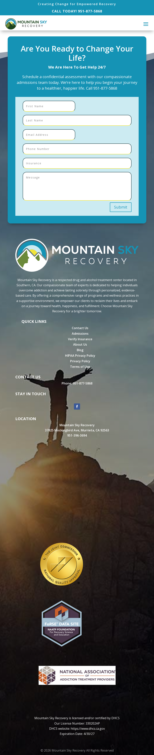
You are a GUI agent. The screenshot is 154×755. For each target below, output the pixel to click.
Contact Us (80, 328)
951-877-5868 (90, 11)
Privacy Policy (80, 361)
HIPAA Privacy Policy (80, 355)
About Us (80, 344)
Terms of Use (80, 367)
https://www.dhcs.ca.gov (88, 728)
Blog (80, 350)
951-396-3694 (77, 435)
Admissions (80, 333)
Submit (120, 207)
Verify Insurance (80, 339)
